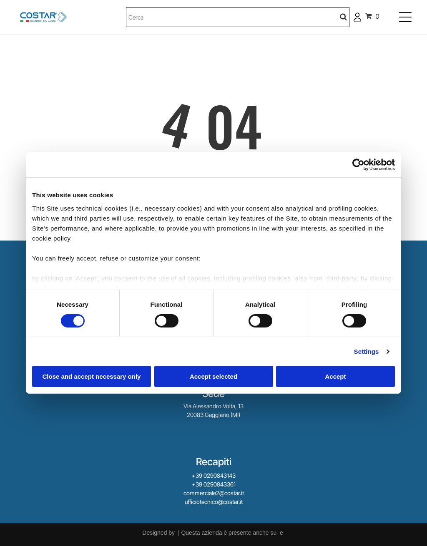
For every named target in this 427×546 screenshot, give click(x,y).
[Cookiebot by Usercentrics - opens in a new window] (358, 165)
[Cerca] (238, 17)
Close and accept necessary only (92, 376)
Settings (366, 351)
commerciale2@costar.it (213, 492)
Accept (335, 376)
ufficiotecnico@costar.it (214, 501)
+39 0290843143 (214, 475)
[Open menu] (405, 17)
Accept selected (213, 376)
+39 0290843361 (214, 484)
